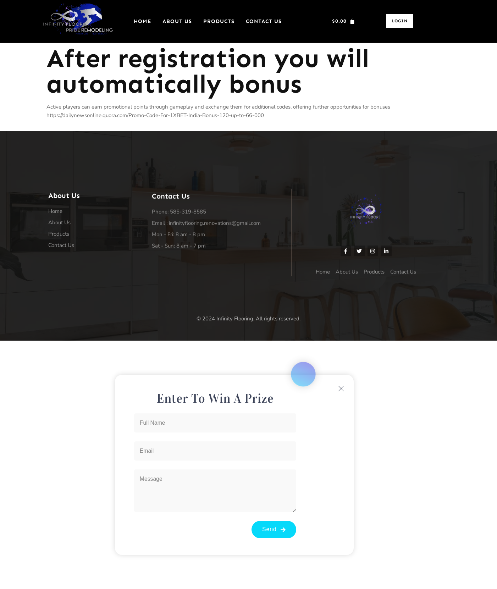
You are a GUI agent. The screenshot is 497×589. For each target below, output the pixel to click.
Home (142, 21)
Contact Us (264, 21)
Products (218, 21)
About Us (177, 21)
